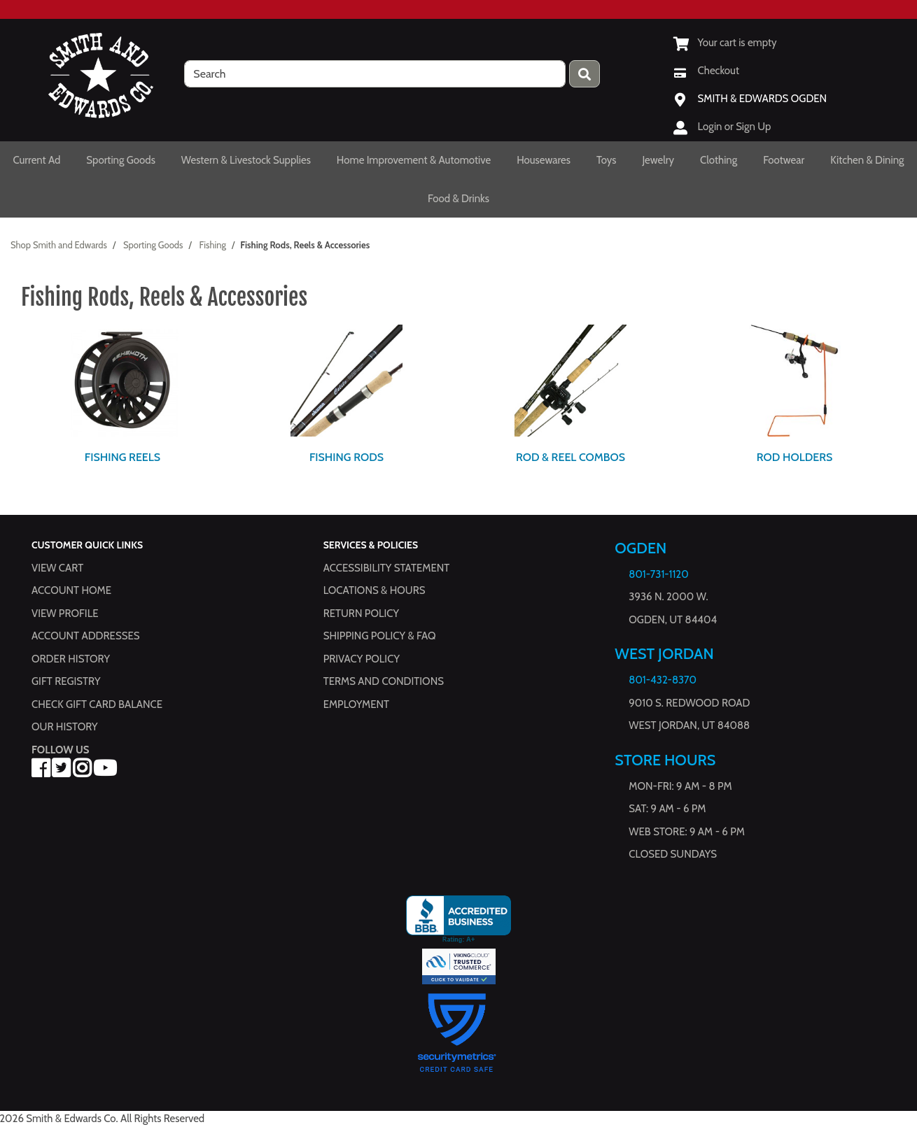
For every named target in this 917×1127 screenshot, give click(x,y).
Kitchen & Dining (867, 160)
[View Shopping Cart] (725, 42)
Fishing (213, 244)
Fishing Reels (122, 457)
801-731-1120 (658, 574)
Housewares (543, 160)
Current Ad (36, 160)
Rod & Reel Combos (570, 457)
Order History (70, 659)
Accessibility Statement (386, 568)
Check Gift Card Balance (96, 704)
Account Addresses (85, 636)
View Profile (65, 613)
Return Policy (361, 613)
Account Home (71, 591)
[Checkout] (706, 70)
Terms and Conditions (383, 682)
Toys (606, 160)
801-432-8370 (662, 680)
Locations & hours (374, 591)
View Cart (57, 568)
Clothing (718, 160)
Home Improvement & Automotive (414, 160)
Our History (64, 727)
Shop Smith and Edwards (58, 244)
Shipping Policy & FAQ (379, 636)
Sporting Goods (120, 160)
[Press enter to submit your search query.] (584, 73)
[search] (374, 73)
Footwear (783, 160)
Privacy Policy (361, 659)
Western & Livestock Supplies (246, 160)
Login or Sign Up (734, 126)
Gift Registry (65, 682)
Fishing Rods (346, 457)
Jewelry (659, 160)
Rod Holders (795, 457)
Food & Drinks (458, 198)
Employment (356, 704)
